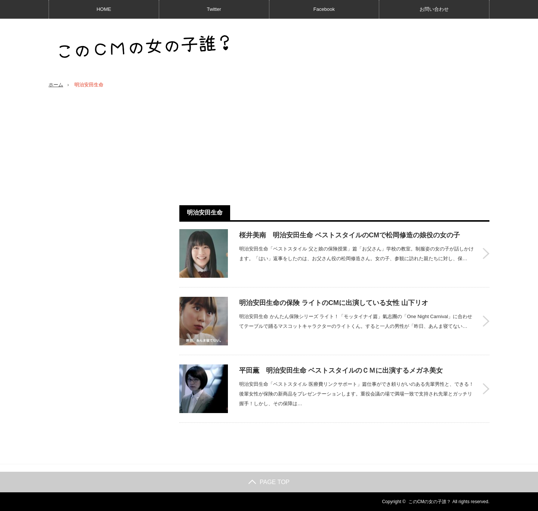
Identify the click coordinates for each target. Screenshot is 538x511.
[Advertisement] (334, 147)
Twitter (214, 9)
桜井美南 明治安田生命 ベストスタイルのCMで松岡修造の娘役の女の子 (349, 235)
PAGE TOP (269, 482)
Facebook (324, 9)
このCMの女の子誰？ (429, 501)
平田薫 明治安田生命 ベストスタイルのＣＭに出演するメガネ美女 (341, 370)
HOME (103, 9)
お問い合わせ (434, 9)
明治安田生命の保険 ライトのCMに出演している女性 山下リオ (333, 303)
